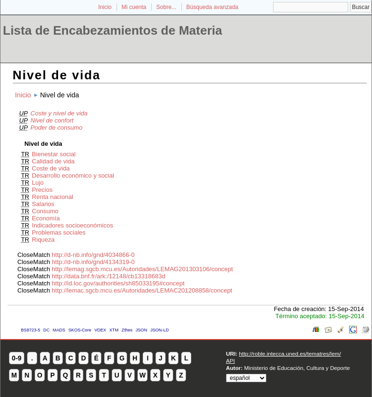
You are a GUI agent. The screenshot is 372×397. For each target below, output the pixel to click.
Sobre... (166, 7)
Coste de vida (51, 168)
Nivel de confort (51, 120)
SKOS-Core (80, 330)
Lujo (38, 182)
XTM (113, 330)
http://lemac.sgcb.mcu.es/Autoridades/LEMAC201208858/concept (142, 290)
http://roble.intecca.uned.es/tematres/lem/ (290, 353)
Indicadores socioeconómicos (72, 225)
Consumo (45, 211)
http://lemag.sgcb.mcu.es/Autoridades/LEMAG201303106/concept (142, 269)
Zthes (127, 330)
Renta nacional (52, 196)
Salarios (43, 204)
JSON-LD (159, 330)
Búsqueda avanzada (212, 7)
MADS (59, 330)
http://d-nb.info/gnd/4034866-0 (93, 254)
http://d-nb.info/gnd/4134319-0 (93, 261)
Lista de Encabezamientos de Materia (112, 30)
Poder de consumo (56, 127)
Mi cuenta (134, 7)
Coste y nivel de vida (59, 113)
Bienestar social (54, 154)
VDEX (100, 330)
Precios (42, 189)
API (230, 361)
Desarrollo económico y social (73, 175)
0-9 (16, 358)
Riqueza (43, 239)
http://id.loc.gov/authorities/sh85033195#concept (118, 283)
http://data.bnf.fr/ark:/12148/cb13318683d (109, 276)
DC (46, 330)
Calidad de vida (53, 161)
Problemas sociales (59, 232)
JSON (141, 330)
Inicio (104, 7)
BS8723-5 (30, 330)
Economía (46, 218)
